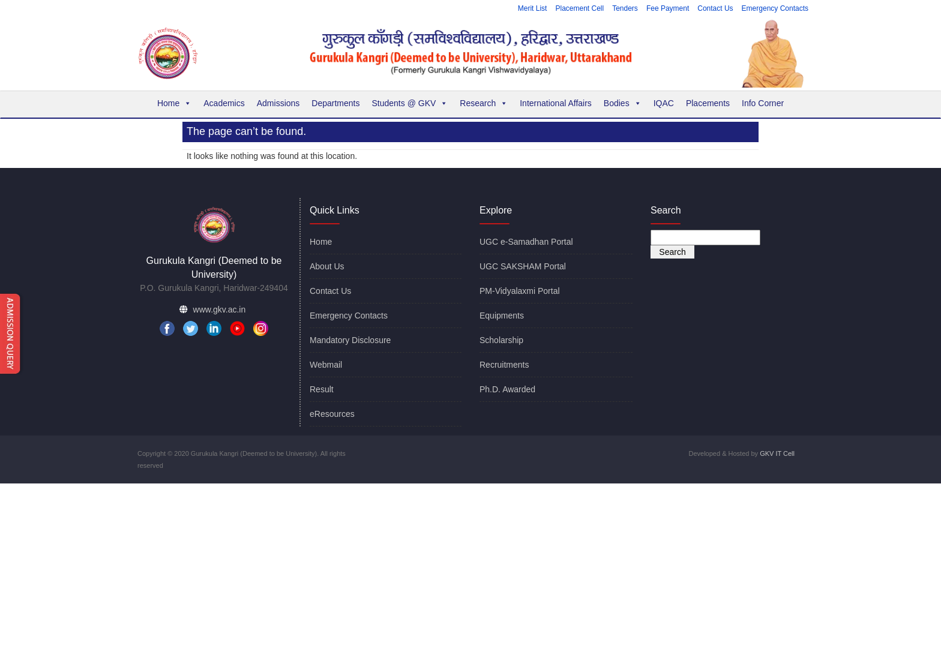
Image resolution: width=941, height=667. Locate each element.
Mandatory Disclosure (350, 340)
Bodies (623, 103)
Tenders (625, 8)
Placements (708, 103)
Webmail (326, 364)
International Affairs (556, 103)
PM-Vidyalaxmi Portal (520, 291)
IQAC (664, 103)
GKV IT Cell (777, 453)
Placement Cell (579, 8)
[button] (187, 103)
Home (174, 103)
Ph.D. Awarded (507, 389)
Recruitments (504, 364)
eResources (332, 414)
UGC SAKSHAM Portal (523, 266)
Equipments (502, 315)
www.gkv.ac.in (219, 309)
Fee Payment (667, 8)
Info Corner (763, 103)
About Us (327, 266)
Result (322, 389)
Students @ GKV (409, 103)
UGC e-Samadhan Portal (526, 242)
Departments (335, 103)
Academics (223, 103)
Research (484, 103)
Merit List (532, 8)
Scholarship (501, 340)
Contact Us (715, 8)
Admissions (278, 103)
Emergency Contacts (775, 8)
